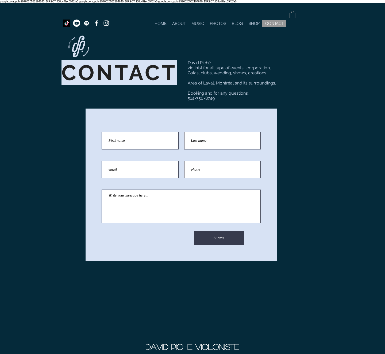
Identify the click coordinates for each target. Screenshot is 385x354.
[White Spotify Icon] (86, 23)
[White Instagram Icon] (106, 23)
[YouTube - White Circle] (76, 23)
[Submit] (219, 238)
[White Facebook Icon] (96, 23)
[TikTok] (66, 23)
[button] (293, 14)
